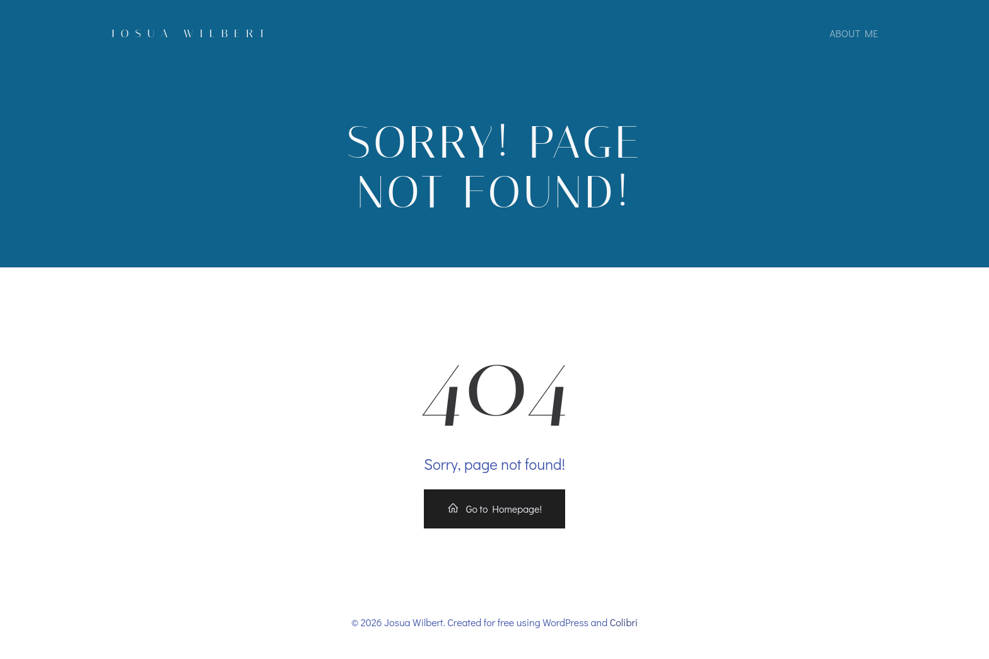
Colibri (624, 622)
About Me (853, 33)
